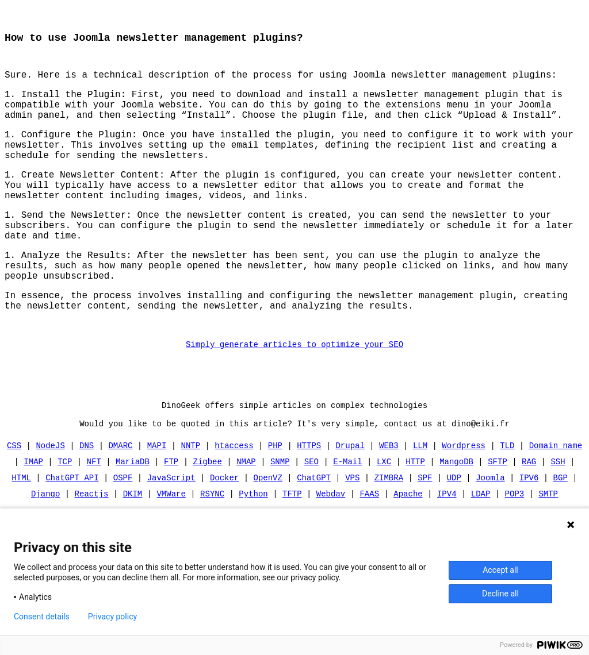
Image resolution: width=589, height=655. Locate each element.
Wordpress (463, 499)
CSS (14, 499)
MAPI (157, 499)
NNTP (191, 499)
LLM (420, 499)
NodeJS (50, 499)
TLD (507, 499)
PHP (275, 499)
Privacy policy (112, 616)
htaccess (234, 499)
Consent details (42, 616)
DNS (86, 499)
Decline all (500, 593)
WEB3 (389, 499)
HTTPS (309, 499)
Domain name (555, 499)
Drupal (349, 499)
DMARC (121, 499)
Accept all (500, 570)
